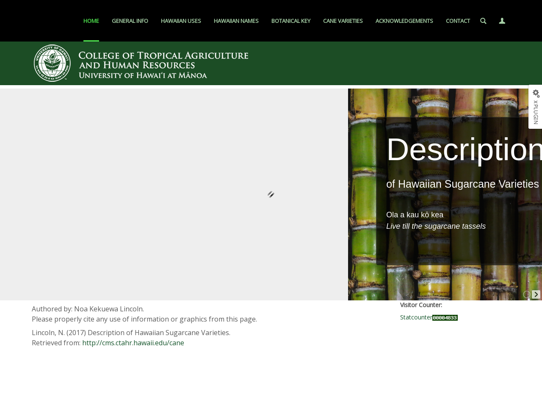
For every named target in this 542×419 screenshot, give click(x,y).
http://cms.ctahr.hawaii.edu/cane (133, 342)
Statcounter (416, 317)
